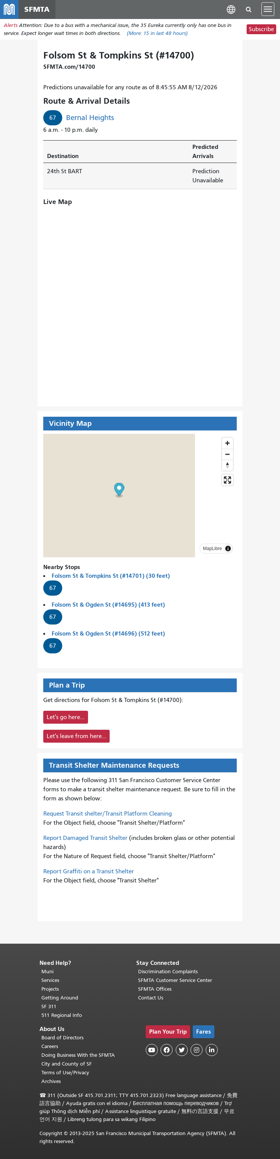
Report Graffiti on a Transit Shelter (88, 873)
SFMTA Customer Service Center (175, 980)
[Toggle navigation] (267, 10)
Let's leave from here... (76, 738)
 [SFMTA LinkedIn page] (211, 1050)
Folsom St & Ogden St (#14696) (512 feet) (108, 635)
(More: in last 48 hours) (157, 36)
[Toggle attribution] (228, 550)
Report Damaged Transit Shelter (85, 839)
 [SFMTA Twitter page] (182, 1050)
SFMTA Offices (154, 989)
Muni (47, 971)
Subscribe (261, 31)
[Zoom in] (227, 445)
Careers (49, 1046)
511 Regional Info (61, 1015)
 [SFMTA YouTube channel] (151, 1050)
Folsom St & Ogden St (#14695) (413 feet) (108, 606)
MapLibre (212, 550)
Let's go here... (66, 719)
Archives (51, 1081)
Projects (50, 989)
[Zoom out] (227, 456)
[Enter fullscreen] (227, 481)
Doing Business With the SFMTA (78, 1055)
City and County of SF (66, 1064)
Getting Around (59, 998)
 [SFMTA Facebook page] (167, 1050)
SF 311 (49, 1006)
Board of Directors (62, 1037)
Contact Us (150, 998)
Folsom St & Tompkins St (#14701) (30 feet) (111, 577)
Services (50, 980)
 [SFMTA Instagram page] (196, 1050)
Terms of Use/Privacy (65, 1072)
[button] (231, 10)
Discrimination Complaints (168, 971)
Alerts (10, 28)
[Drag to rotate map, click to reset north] (227, 467)
